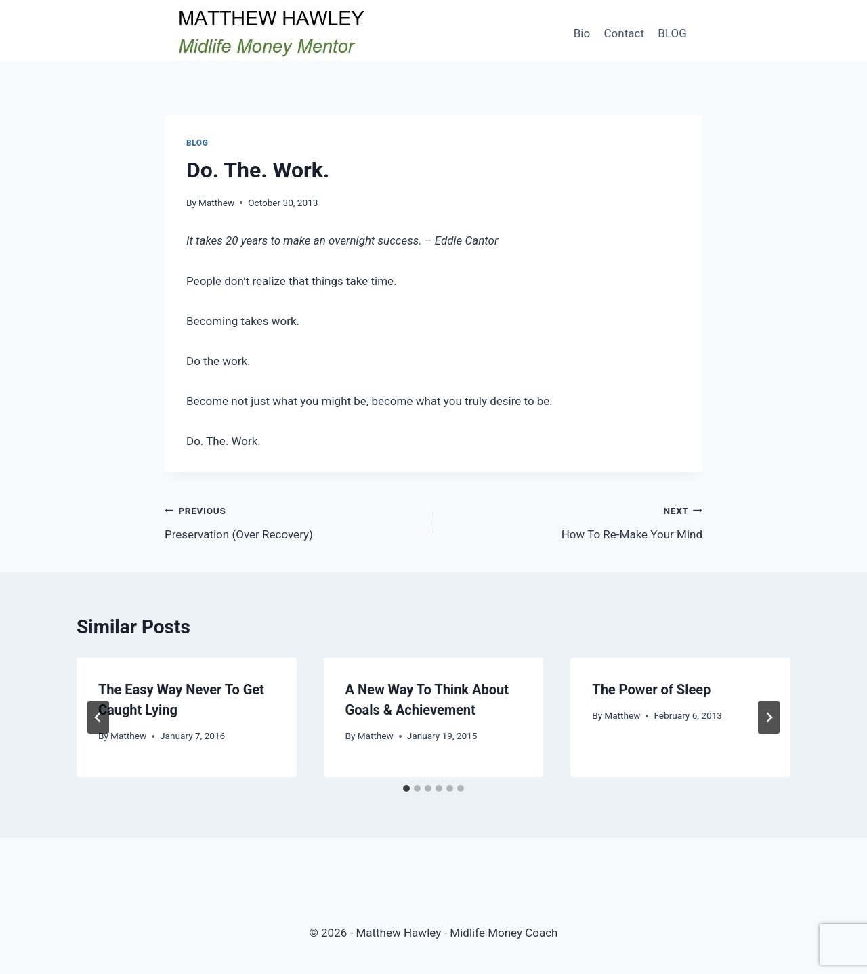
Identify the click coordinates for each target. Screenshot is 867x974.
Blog (197, 143)
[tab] (406, 788)
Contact (624, 33)
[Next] (769, 717)
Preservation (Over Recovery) (293, 521)
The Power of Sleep (651, 689)
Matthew (216, 202)
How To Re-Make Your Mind (573, 521)
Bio (582, 33)
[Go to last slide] (98, 717)
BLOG (672, 33)
